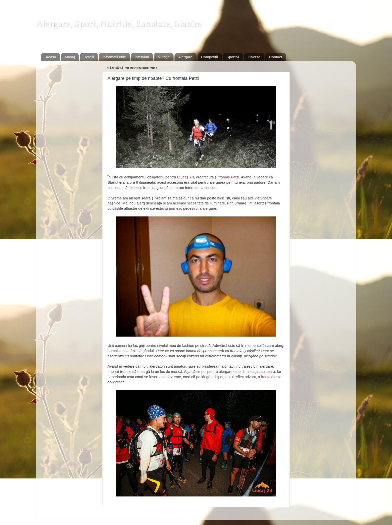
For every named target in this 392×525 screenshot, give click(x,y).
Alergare (185, 57)
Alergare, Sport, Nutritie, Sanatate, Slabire (119, 24)
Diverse (254, 57)
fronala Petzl (228, 177)
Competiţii (209, 57)
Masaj (70, 57)
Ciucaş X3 (185, 177)
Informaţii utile (114, 57)
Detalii (89, 57)
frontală (267, 377)
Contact (275, 57)
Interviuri (142, 57)
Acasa (51, 57)
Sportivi (232, 57)
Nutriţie (164, 57)
